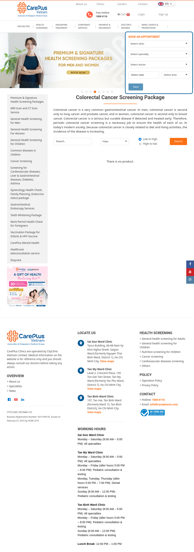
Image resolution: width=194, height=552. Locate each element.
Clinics (100, 4)
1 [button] (82, 92)
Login (141, 14)
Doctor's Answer (126, 26)
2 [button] (86, 92)
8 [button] (112, 92)
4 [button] (95, 92)
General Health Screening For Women (26, 131)
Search (178, 141)
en (163, 4)
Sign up (163, 14)
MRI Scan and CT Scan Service (23, 110)
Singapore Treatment (61, 26)
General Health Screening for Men (26, 121)
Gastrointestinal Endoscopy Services (22, 206)
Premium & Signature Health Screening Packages (27, 99)
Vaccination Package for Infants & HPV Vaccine (25, 234)
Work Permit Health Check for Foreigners (26, 223)
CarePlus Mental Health (24, 243)
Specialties (23, 26)
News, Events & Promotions (150, 26)
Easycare (15, 260)
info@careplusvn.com (164, 404)
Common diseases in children (23, 152)
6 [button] (103, 92)
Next (136, 86)
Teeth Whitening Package (25, 215)
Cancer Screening (21, 161)
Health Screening (42, 26)
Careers (122, 4)
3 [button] (91, 92)
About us (81, 4)
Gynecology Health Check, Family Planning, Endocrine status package (27, 194)
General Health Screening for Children (26, 142)
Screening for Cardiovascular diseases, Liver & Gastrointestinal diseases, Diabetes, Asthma (25, 175)
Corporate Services (84, 26)
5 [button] (99, 92)
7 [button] (108, 92)
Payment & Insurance (105, 26)
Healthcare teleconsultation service (25, 251)
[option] (97, 60)
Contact (142, 4)
